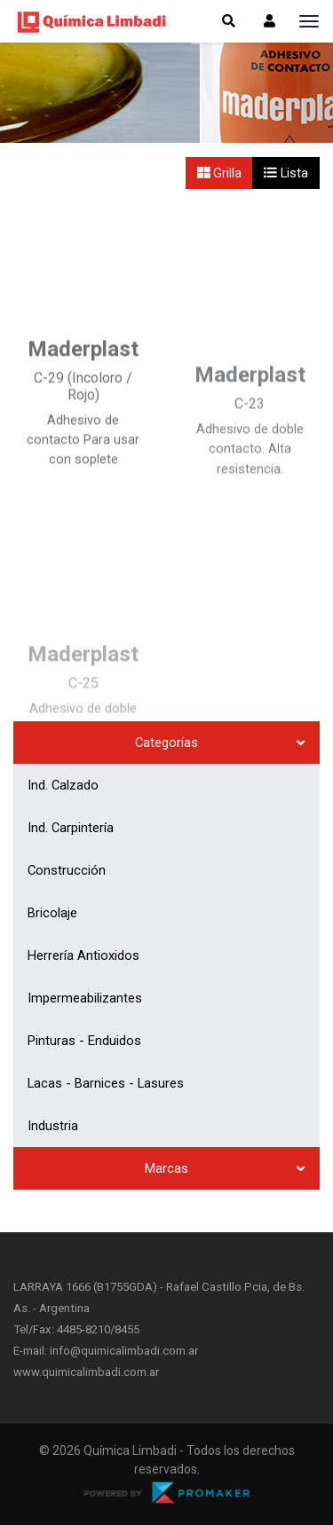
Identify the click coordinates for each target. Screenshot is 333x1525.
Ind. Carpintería (71, 828)
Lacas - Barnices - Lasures (106, 1083)
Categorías (166, 743)
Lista (286, 173)
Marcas (166, 1168)
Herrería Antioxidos (83, 955)
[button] (269, 21)
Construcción (67, 870)
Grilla (219, 173)
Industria (53, 1126)
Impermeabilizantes (85, 998)
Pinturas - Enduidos (84, 1041)
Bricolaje (52, 913)
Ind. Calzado (63, 785)
